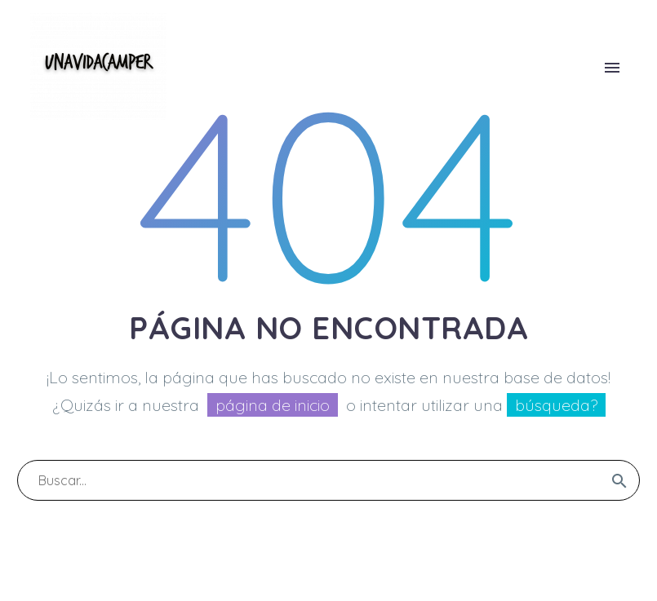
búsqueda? (556, 405)
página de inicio (272, 405)
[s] (328, 480)
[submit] (619, 480)
